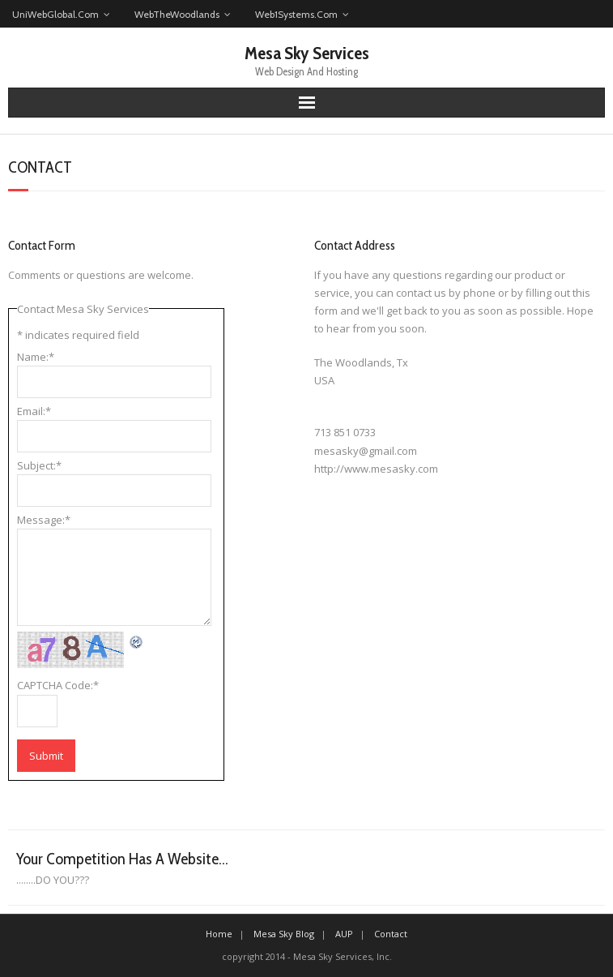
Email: (34, 411)
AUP (344, 934)
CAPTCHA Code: (58, 685)
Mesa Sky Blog (283, 934)
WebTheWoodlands (176, 14)
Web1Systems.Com (296, 14)
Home (219, 934)
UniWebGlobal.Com (55, 14)
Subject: (39, 465)
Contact (390, 934)
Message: (43, 519)
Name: (35, 356)
